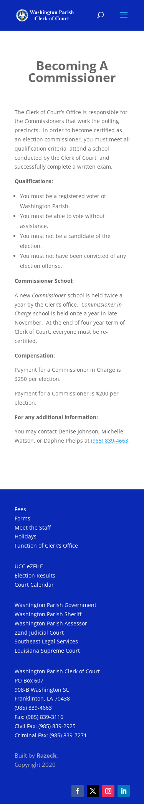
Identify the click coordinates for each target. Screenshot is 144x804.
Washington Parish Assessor (51, 623)
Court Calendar (34, 584)
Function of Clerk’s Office (46, 545)
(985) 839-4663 (33, 707)
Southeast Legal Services (46, 641)
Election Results (35, 575)
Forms (22, 518)
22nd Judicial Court (39, 632)
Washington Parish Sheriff (48, 614)
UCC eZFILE (29, 566)
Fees (20, 509)
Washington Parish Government (55, 605)
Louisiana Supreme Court (47, 650)
